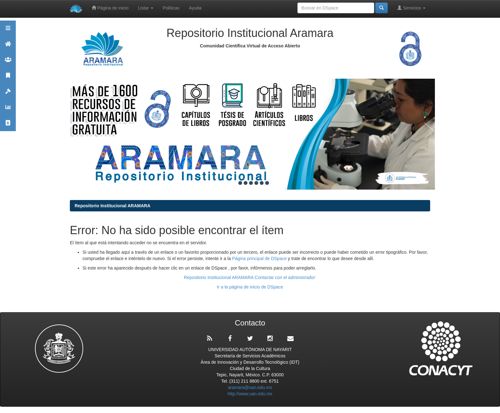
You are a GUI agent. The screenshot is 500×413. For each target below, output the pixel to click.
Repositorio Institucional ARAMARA (112, 205)
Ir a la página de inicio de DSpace (250, 286)
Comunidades (8, 62)
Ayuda (195, 7)
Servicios (411, 7)
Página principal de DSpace (260, 258)
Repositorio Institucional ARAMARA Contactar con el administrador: (250, 277)
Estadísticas (8, 109)
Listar (145, 7)
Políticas (171, 7)
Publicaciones (8, 78)
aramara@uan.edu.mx (250, 387)
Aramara (8, 46)
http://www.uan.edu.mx (250, 393)
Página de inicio (110, 7)
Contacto (8, 125)
